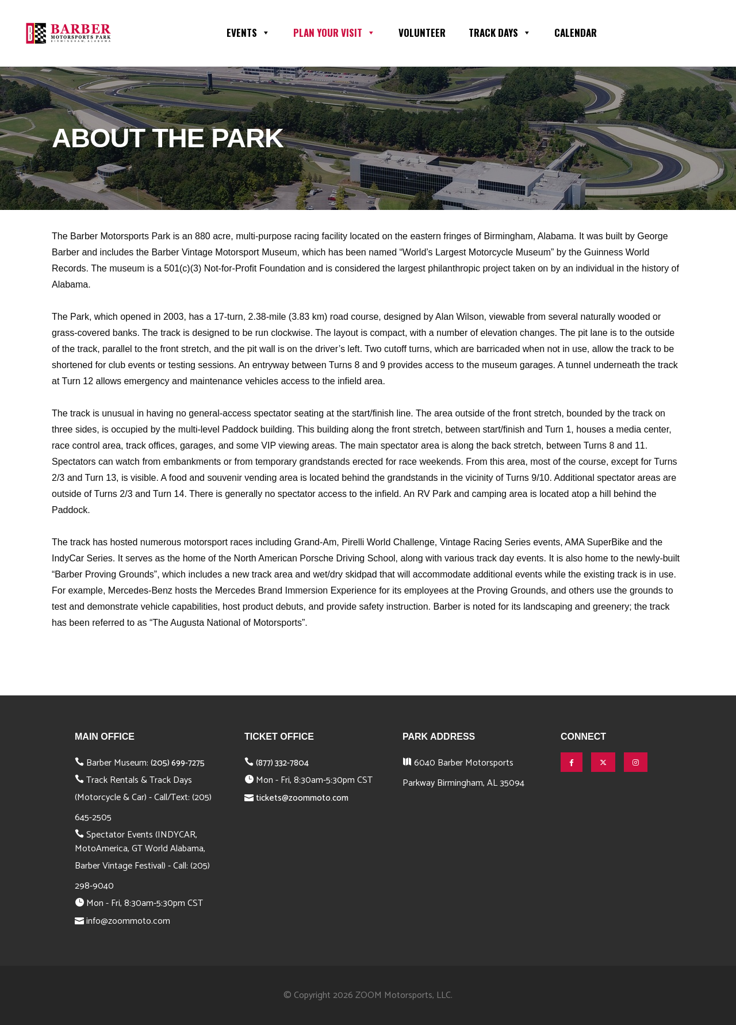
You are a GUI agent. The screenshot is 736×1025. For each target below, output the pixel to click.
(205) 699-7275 (178, 763)
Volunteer (422, 32)
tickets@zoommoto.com (302, 798)
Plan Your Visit (334, 32)
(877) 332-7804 (282, 763)
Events (248, 32)
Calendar (575, 32)
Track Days (500, 32)
